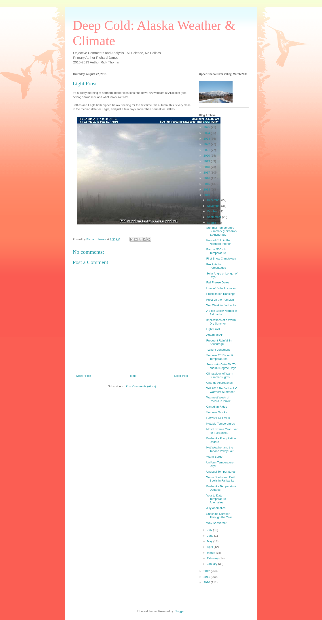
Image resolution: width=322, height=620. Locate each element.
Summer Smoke (216, 412)
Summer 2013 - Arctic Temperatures (220, 357)
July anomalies (215, 508)
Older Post (181, 375)
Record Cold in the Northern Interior (218, 242)
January (212, 564)
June (210, 535)
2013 (207, 195)
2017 (207, 172)
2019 (207, 161)
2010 (207, 582)
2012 (207, 571)
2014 (207, 189)
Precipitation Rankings (220, 293)
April (210, 547)
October (212, 211)
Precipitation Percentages (216, 266)
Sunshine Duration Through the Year (219, 515)
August (212, 222)
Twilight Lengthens (218, 349)
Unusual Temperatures (220, 471)
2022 (207, 144)
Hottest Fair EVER (218, 418)
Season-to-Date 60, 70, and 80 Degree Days (221, 366)
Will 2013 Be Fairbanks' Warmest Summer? (221, 390)
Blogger (179, 611)
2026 (207, 121)
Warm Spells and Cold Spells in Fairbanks (220, 478)
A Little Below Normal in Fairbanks (221, 312)
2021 (207, 150)
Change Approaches (219, 382)
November (214, 205)
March (211, 552)
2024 (207, 133)
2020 (207, 155)
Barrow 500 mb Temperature (216, 251)
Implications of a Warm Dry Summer (221, 321)
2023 (207, 138)
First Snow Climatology (221, 258)
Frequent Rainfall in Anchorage (218, 342)
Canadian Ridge (216, 406)
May (210, 541)
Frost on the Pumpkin (220, 299)
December (214, 200)
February (213, 558)
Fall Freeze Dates (217, 282)
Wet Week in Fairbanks (221, 305)
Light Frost (213, 329)
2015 (207, 184)
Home (133, 375)
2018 (207, 167)
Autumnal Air (214, 334)
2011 (207, 576)
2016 (207, 178)
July (210, 530)
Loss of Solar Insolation (221, 288)
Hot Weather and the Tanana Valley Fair (219, 449)
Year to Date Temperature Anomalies (216, 499)
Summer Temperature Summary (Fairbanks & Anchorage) (221, 231)
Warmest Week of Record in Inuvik (218, 399)
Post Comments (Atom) (141, 386)
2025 (207, 127)
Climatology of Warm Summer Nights (219, 375)
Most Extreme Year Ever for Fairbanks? (221, 430)
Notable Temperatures (220, 423)
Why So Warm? (216, 523)
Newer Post (83, 375)
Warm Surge (214, 456)
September (214, 217)
